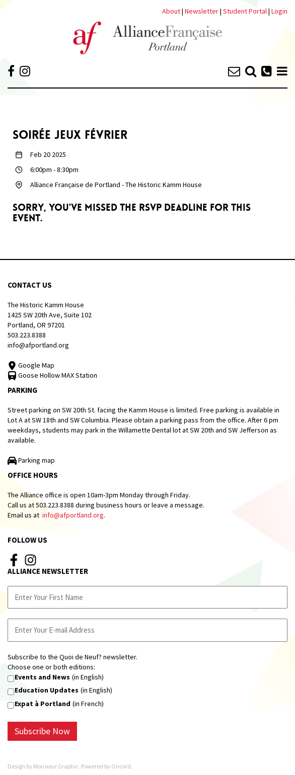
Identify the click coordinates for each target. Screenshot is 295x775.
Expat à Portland (42, 703)
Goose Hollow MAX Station (52, 375)
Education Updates (47, 690)
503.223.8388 (27, 334)
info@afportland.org (38, 345)
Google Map (31, 365)
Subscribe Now (42, 731)
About (171, 11)
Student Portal (245, 11)
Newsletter (202, 11)
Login (279, 11)
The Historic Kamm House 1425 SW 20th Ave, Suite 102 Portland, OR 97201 (50, 314)
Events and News (42, 676)
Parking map (31, 460)
